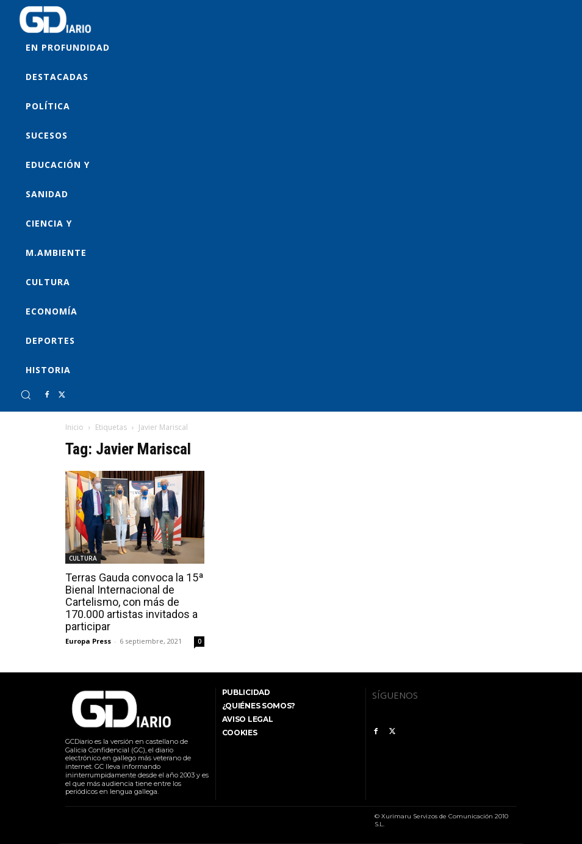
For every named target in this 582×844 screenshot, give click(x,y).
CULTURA (83, 558)
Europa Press (88, 641)
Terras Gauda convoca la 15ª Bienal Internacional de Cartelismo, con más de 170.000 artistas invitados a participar (134, 602)
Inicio (74, 427)
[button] (26, 395)
